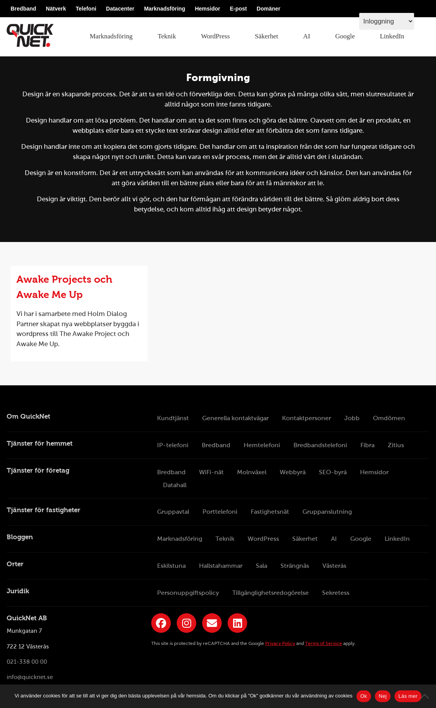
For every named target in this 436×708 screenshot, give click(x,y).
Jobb (352, 418)
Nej (383, 696)
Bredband (23, 8)
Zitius (396, 445)
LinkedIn (392, 36)
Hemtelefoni (262, 445)
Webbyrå (293, 472)
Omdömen (389, 418)
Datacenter (120, 8)
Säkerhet (266, 36)
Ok (363, 696)
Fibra (367, 445)
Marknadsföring (164, 8)
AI (306, 36)
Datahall (174, 485)
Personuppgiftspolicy (188, 592)
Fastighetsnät (270, 511)
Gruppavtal (173, 511)
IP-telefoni (172, 445)
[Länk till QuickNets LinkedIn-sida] (237, 623)
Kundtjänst (173, 418)
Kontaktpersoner (306, 418)
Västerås (334, 565)
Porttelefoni (220, 511)
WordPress (215, 36)
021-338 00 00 (27, 662)
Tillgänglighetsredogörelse (270, 592)
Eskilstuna (171, 565)
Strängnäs (294, 565)
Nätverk (56, 8)
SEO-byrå (333, 472)
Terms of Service (323, 643)
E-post (238, 8)
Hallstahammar (220, 565)
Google (345, 36)
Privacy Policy (280, 643)
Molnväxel (251, 472)
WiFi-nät (211, 472)
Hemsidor (207, 8)
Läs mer (408, 696)
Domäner (268, 8)
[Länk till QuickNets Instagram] (186, 623)
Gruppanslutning (327, 511)
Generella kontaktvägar (235, 418)
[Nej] (426, 696)
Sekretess (335, 592)
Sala (261, 565)
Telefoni (86, 8)
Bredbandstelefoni (320, 445)
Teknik (166, 36)
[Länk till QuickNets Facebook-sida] (161, 623)
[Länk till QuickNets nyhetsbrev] (212, 623)
